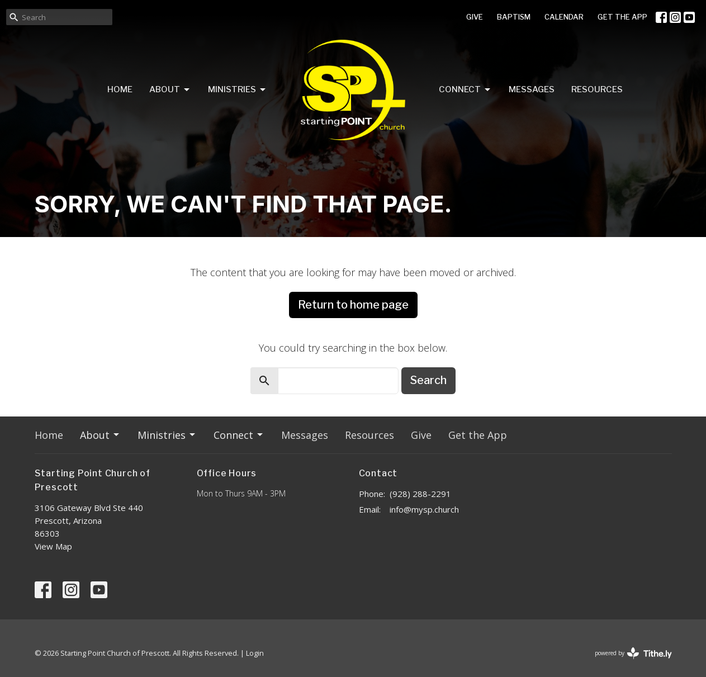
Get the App (477, 435)
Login (255, 653)
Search (428, 380)
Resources (597, 89)
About (170, 90)
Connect (465, 90)
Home (119, 89)
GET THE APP (622, 16)
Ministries (237, 90)
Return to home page (353, 304)
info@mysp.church (424, 509)
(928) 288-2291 (420, 493)
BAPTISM (513, 16)
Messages (532, 89)
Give (421, 435)
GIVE (474, 16)
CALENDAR (564, 16)
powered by (633, 653)
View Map (53, 546)
